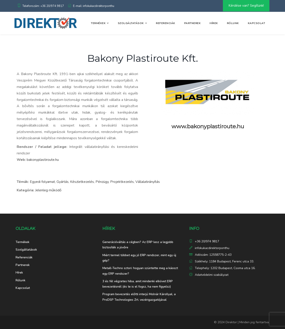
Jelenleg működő (48, 190)
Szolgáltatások (131, 23)
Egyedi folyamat (42, 181)
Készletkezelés (82, 181)
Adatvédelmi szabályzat (211, 275)
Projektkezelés (122, 181)
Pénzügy (102, 181)
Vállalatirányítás (147, 181)
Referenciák (165, 23)
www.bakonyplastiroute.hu (207, 126)
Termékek (98, 23)
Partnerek (192, 23)
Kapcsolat (256, 23)
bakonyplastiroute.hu (43, 159)
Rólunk (233, 23)
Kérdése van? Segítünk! (246, 5)
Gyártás (63, 181)
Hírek (214, 23)
